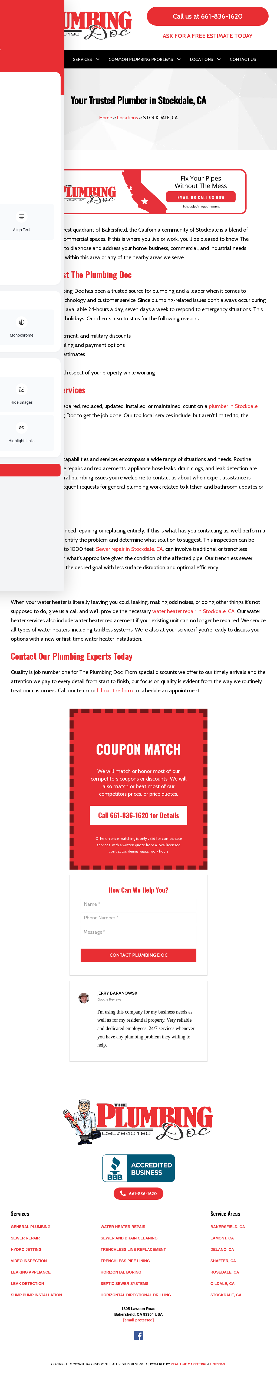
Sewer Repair (25, 1238)
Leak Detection (27, 1283)
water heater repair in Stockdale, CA (193, 611)
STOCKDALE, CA (226, 1295)
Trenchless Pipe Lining (125, 1261)
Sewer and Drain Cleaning (129, 1238)
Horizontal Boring (121, 1272)
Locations (127, 118)
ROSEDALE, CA (224, 1272)
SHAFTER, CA (223, 1261)
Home (105, 118)
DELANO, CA (222, 1249)
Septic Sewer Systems (125, 1283)
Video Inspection (29, 1261)
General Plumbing (31, 1227)
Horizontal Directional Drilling (136, 1295)
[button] (62, 59)
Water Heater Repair (123, 1227)
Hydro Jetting (26, 1249)
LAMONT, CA (222, 1238)
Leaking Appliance (31, 1272)
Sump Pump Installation (36, 1295)
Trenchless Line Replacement (133, 1249)
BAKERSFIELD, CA (227, 1227)
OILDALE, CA (222, 1283)
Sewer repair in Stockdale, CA (129, 549)
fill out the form (115, 690)
